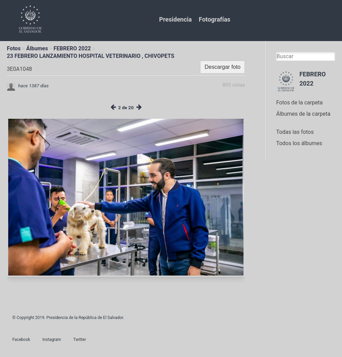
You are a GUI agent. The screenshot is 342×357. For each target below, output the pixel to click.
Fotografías (214, 19)
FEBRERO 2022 (72, 48)
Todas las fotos (295, 132)
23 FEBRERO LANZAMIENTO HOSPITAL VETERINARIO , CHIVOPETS (90, 56)
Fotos (14, 48)
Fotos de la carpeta (299, 102)
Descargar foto (222, 67)
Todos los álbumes (299, 143)
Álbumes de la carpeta (303, 114)
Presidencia (175, 19)
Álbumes (37, 48)
